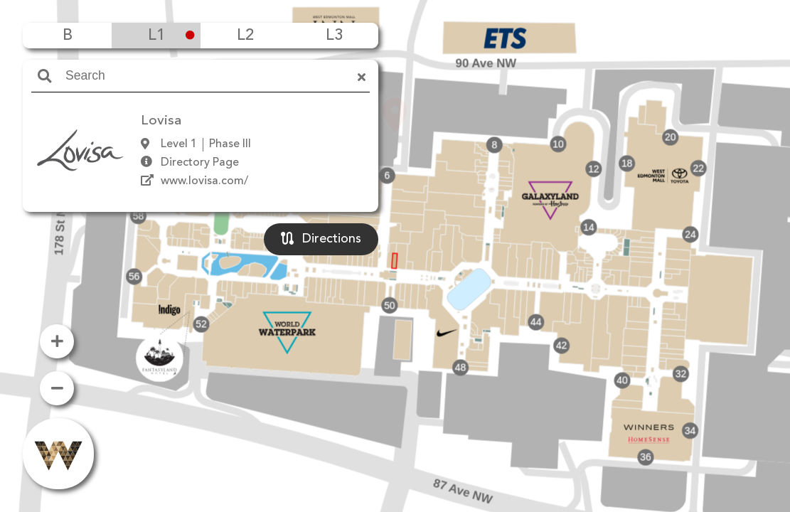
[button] (394, 235)
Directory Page (200, 163)
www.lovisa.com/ (204, 181)
